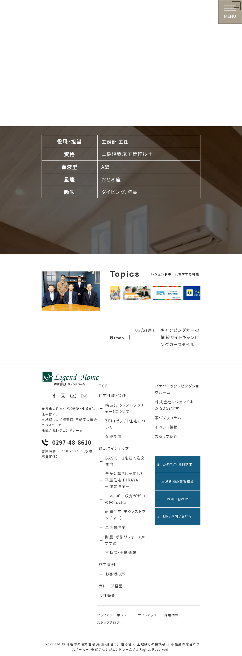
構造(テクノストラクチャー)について (125, 408)
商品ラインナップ (114, 448)
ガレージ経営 (111, 585)
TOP (103, 386)
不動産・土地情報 (120, 552)
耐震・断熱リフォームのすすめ (125, 540)
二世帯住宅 (115, 527)
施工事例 (107, 564)
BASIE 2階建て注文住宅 (125, 461)
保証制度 (113, 436)
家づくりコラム (168, 417)
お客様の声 (115, 574)
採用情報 (171, 615)
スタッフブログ (108, 622)
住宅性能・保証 (112, 395)
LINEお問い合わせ (175, 516)
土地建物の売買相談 (176, 481)
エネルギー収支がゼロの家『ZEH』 (125, 499)
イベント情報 (166, 427)
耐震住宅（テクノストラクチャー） (125, 514)
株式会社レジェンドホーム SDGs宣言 (176, 405)
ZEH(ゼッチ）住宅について (125, 424)
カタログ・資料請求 (175, 464)
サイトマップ (147, 615)
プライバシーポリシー (114, 615)
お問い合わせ (173, 499)
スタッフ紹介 (166, 436)
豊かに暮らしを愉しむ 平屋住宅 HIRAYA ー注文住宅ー (124, 480)
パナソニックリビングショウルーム (177, 389)
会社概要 (107, 595)
